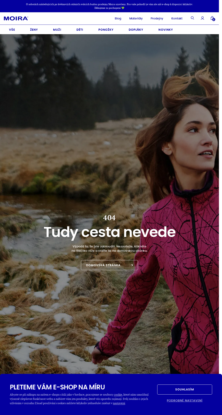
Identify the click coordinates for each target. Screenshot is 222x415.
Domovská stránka (109, 264)
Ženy (34, 28)
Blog (113, 18)
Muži (57, 28)
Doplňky (136, 28)
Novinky (165, 28)
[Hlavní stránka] (20, 18)
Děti (79, 28)
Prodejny (153, 18)
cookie (118, 394)
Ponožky (106, 28)
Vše (12, 28)
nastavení (119, 403)
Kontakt (172, 18)
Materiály (131, 18)
